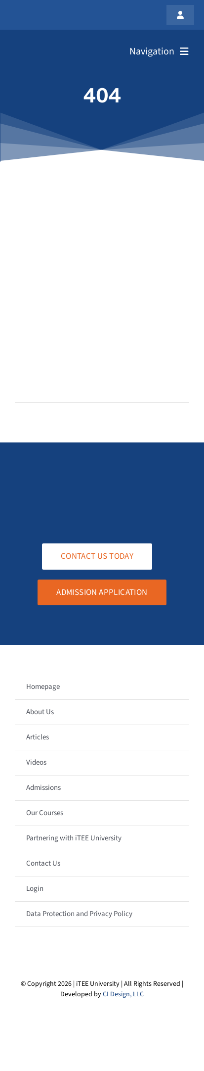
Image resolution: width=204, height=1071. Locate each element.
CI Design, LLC (123, 994)
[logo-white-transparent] (56, 43)
